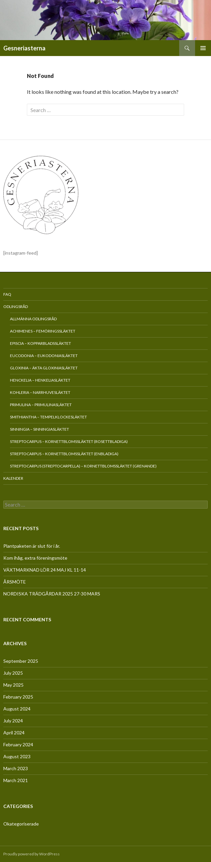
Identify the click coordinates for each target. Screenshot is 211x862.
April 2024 (14, 732)
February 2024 (18, 744)
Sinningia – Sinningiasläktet (39, 429)
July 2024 (13, 720)
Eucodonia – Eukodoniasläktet (44, 355)
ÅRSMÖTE (14, 582)
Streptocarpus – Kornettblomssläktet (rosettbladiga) (69, 441)
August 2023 (17, 756)
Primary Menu (203, 48)
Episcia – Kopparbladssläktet (40, 343)
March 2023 (15, 768)
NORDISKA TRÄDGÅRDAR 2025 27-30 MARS (51, 593)
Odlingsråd (15, 306)
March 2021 (15, 780)
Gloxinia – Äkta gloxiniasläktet (44, 367)
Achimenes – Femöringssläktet (42, 331)
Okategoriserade (21, 824)
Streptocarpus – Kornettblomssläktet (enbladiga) (64, 453)
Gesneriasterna (24, 48)
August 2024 (17, 708)
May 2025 (13, 685)
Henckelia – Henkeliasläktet (40, 380)
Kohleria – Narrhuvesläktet (40, 392)
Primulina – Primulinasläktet (41, 404)
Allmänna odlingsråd (33, 318)
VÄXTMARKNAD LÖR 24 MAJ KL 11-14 (44, 570)
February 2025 (18, 697)
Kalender (13, 478)
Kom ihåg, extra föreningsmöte (35, 558)
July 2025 (13, 673)
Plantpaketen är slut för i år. (31, 546)
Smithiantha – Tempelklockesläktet (48, 416)
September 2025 (20, 661)
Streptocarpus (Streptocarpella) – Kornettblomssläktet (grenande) (83, 465)
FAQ (7, 294)
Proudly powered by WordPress (31, 853)
